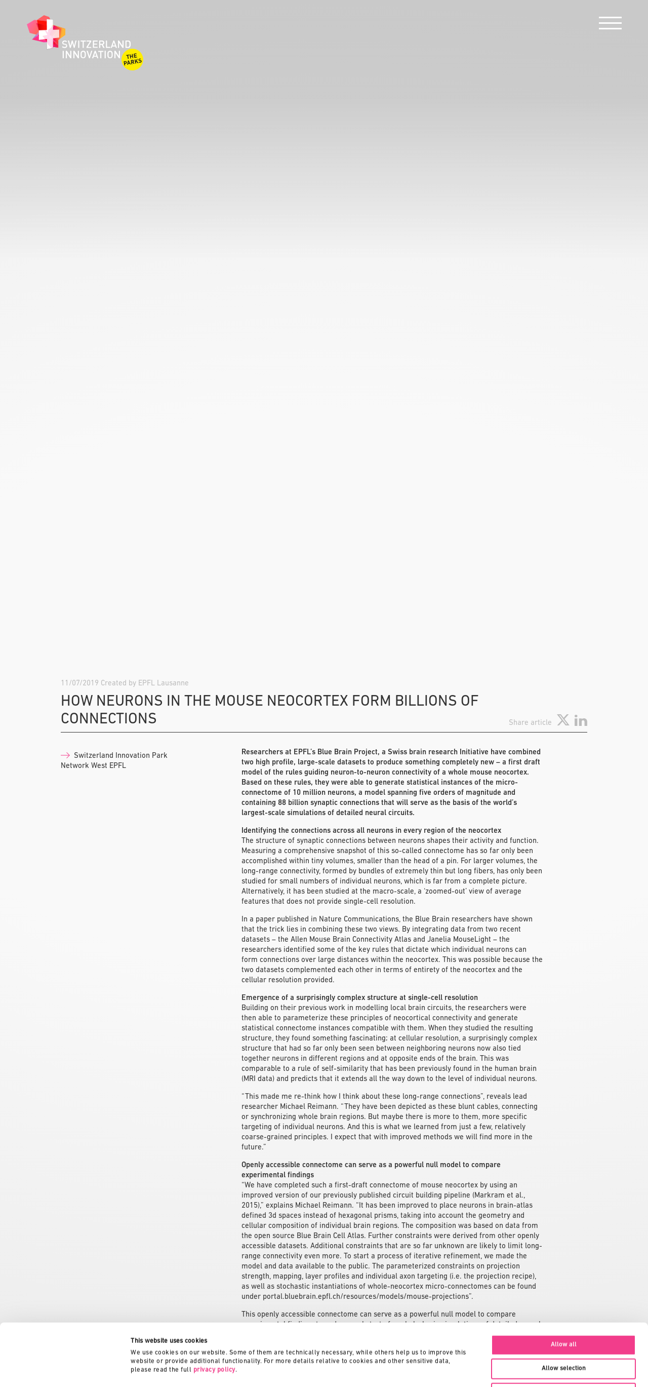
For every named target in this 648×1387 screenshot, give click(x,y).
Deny (563, 1330)
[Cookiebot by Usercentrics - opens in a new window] (65, 1368)
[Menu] (610, 25)
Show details (478, 1368)
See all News (568, 1193)
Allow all (564, 1282)
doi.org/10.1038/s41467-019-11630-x (303, 1043)
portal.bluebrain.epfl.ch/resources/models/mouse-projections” (367, 789)
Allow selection (564, 1306)
